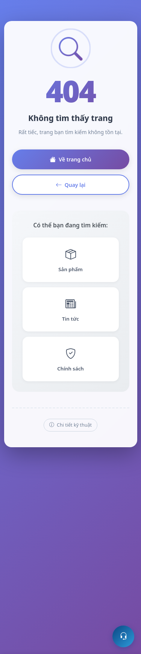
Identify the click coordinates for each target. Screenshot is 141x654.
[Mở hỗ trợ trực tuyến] (123, 636)
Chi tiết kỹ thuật (70, 425)
